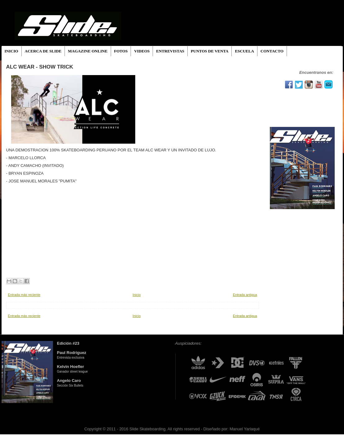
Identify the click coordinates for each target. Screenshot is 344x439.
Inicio (137, 295)
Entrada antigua (245, 295)
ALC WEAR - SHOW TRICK (39, 67)
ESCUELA (244, 51)
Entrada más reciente (24, 295)
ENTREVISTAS (170, 51)
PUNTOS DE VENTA (209, 51)
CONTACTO (272, 51)
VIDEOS (142, 51)
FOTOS (121, 51)
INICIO (11, 51)
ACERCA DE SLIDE (43, 51)
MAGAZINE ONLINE (88, 51)
